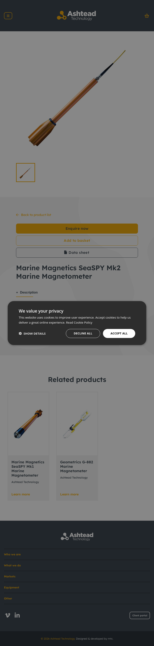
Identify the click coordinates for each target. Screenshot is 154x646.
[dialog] (77, 323)
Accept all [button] (119, 333)
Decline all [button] (83, 333)
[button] (32, 333)
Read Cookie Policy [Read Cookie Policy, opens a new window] (79, 322)
